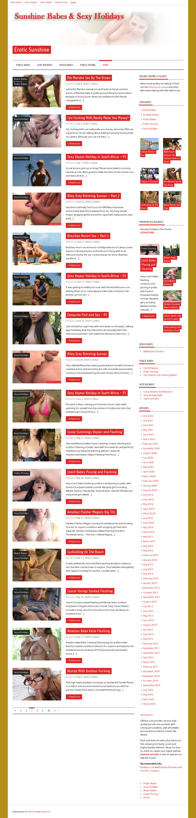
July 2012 (148, 629)
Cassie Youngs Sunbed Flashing (90, 591)
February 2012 (150, 643)
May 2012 (148, 638)
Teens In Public (151, 398)
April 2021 (148, 434)
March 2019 (149, 513)
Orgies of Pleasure (149, 181)
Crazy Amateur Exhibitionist (158, 391)
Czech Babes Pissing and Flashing (92, 472)
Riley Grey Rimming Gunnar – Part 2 (93, 196)
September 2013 (151, 597)
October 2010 (150, 680)
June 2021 (148, 425)
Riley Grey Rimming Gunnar (87, 354)
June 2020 (148, 462)
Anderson (45, 811)
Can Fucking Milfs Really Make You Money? (98, 118)
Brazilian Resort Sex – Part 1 (88, 236)
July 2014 (148, 569)
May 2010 (148, 694)
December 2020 (151, 448)
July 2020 (148, 457)
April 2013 (148, 620)
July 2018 (148, 518)
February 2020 (150, 481)
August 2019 (150, 490)
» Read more (74, 107)
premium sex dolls (149, 754)
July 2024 (148, 416)
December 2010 (151, 671)
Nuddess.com (147, 767)
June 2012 (148, 634)
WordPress (30, 811)
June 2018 (148, 522)
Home (73, 2)
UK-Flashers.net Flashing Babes (160, 375)
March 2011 (149, 662)
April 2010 (148, 699)
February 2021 (150, 443)
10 (49, 710)
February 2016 (150, 555)
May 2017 (148, 536)
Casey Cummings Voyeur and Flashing (94, 432)
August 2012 (150, 625)
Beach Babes (46, 2)
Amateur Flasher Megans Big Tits (91, 512)
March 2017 (149, 541)
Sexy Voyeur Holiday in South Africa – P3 (96, 157)
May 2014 (148, 574)
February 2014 (150, 578)
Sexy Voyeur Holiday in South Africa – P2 (96, 276)
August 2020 (150, 453)
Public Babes (16, 2)
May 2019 (148, 504)
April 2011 (148, 657)
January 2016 (150, 560)
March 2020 (149, 476)
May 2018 (148, 527)
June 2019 (148, 499)
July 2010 (148, 690)
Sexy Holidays (31, 2)
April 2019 (148, 509)
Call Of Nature (150, 368)
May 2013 (148, 615)
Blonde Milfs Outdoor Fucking (88, 671)
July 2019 (148, 495)
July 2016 (148, 546)
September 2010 (151, 685)
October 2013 (150, 592)
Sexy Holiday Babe (152, 395)
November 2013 (151, 587)
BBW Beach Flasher (153, 351)
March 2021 (149, 439)
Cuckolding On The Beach (85, 552)
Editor (95, 83)
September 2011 (151, 653)
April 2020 (148, 471)
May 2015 (148, 564)
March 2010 (149, 704)
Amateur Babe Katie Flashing (88, 631)
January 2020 (150, 485)
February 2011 (150, 666)
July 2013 (148, 606)
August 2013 (150, 601)
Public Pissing (61, 2)
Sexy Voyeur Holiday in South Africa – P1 (96, 393)
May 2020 (148, 467)
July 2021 (148, 420)
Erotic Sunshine (31, 50)
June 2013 (148, 611)
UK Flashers (146, 715)
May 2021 (148, 430)
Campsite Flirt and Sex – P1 (87, 315)
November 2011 (151, 648)
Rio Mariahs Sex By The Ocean (88, 78)
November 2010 (151, 676)
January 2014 (150, 583)
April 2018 (148, 532)
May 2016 (148, 550)
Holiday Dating (150, 114)
